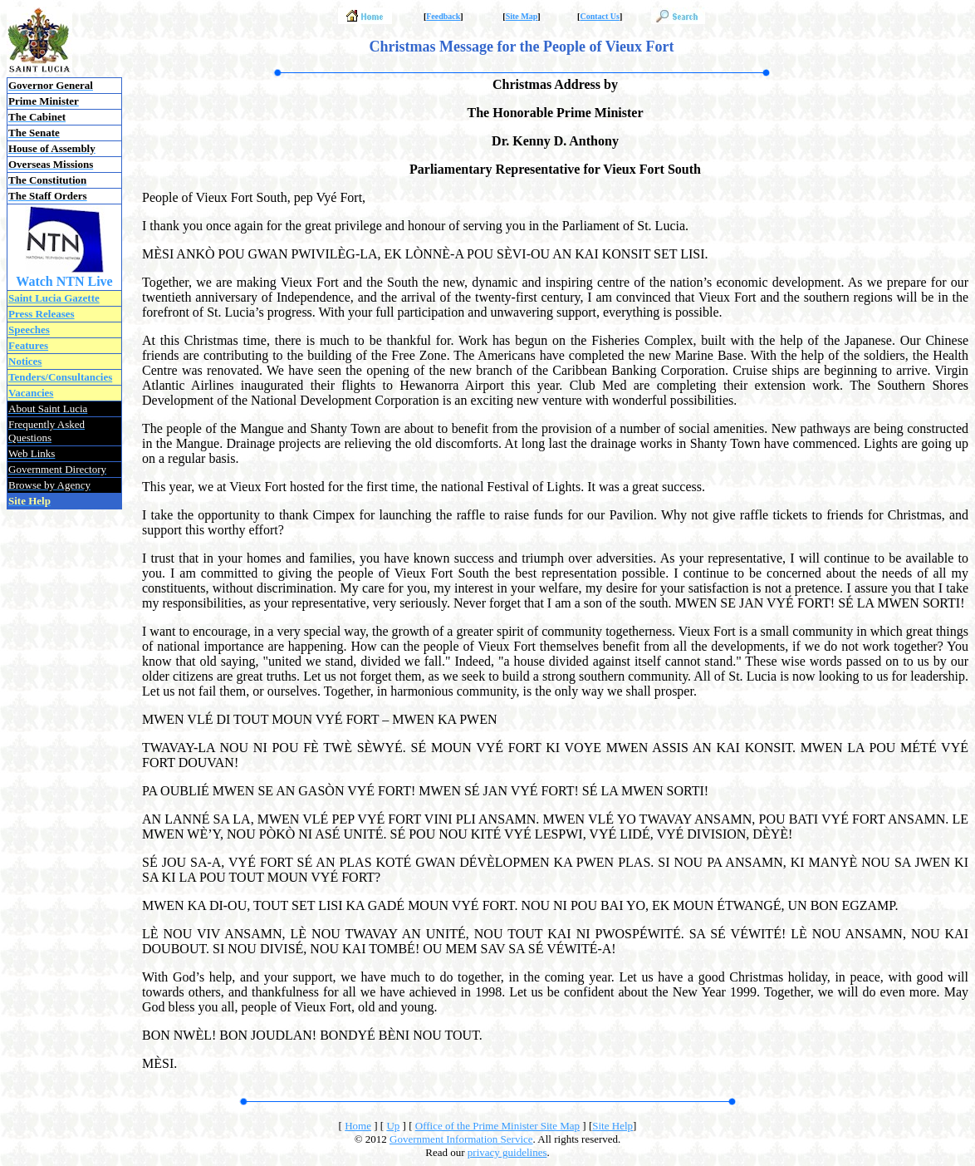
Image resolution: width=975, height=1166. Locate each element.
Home (358, 1125)
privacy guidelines (507, 1152)
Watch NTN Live (64, 281)
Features (28, 345)
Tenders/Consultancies (60, 377)
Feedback (443, 16)
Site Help (612, 1125)
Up (392, 1125)
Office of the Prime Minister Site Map (497, 1125)
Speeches (29, 329)
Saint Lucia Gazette (54, 298)
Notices (25, 361)
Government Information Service (461, 1139)
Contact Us (600, 16)
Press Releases (41, 313)
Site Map (522, 16)
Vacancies (30, 392)
